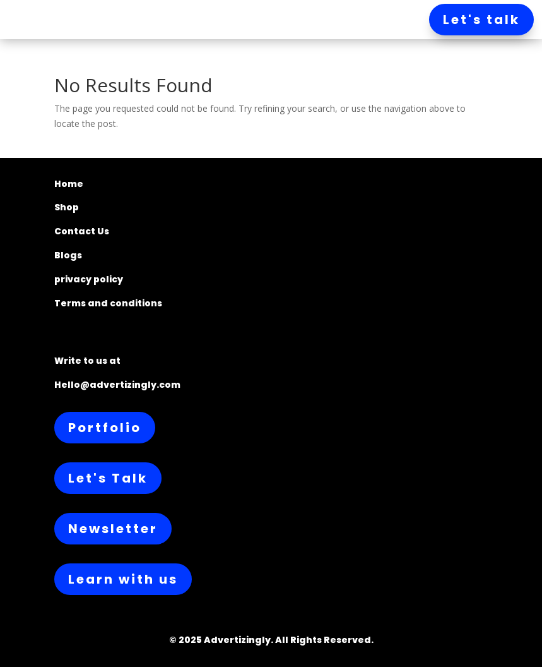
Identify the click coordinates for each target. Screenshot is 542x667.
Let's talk (481, 19)
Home (68, 183)
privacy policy (88, 279)
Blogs (68, 255)
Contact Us (81, 231)
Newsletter (113, 529)
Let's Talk (108, 478)
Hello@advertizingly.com (117, 384)
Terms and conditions (108, 303)
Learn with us (123, 579)
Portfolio (104, 427)
